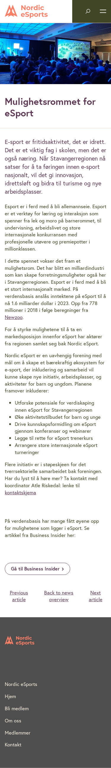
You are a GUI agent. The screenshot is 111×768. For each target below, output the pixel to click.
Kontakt (13, 744)
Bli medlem (17, 708)
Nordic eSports (21, 684)
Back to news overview (58, 596)
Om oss (13, 720)
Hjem (10, 696)
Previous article (19, 596)
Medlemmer (17, 732)
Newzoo (13, 317)
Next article (95, 596)
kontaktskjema (20, 492)
